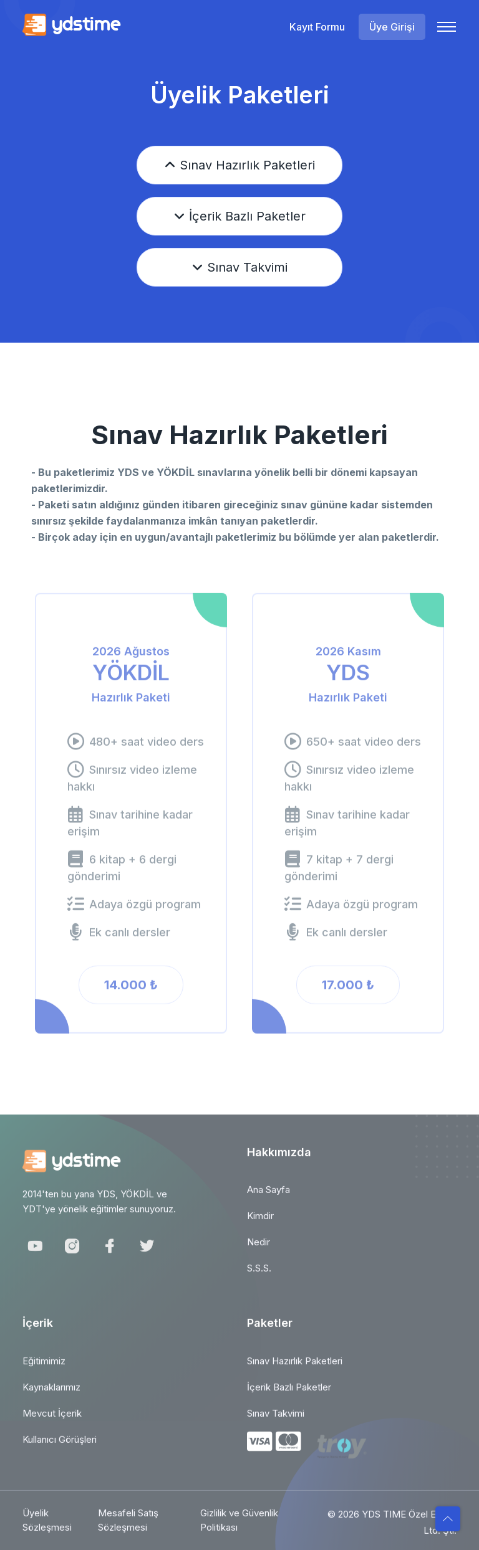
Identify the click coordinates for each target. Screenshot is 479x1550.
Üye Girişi (392, 27)
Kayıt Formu (317, 27)
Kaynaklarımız (51, 1394)
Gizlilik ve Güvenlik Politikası (239, 1527)
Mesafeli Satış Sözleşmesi (128, 1527)
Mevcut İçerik (52, 1420)
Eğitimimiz (43, 1368)
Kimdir (260, 1223)
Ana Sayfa (268, 1196)
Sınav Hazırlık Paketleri (240, 165)
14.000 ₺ (131, 991)
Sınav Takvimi (240, 267)
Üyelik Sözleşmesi (47, 1527)
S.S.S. (259, 1275)
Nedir (258, 1249)
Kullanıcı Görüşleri (59, 1446)
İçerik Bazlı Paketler (240, 216)
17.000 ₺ (348, 991)
